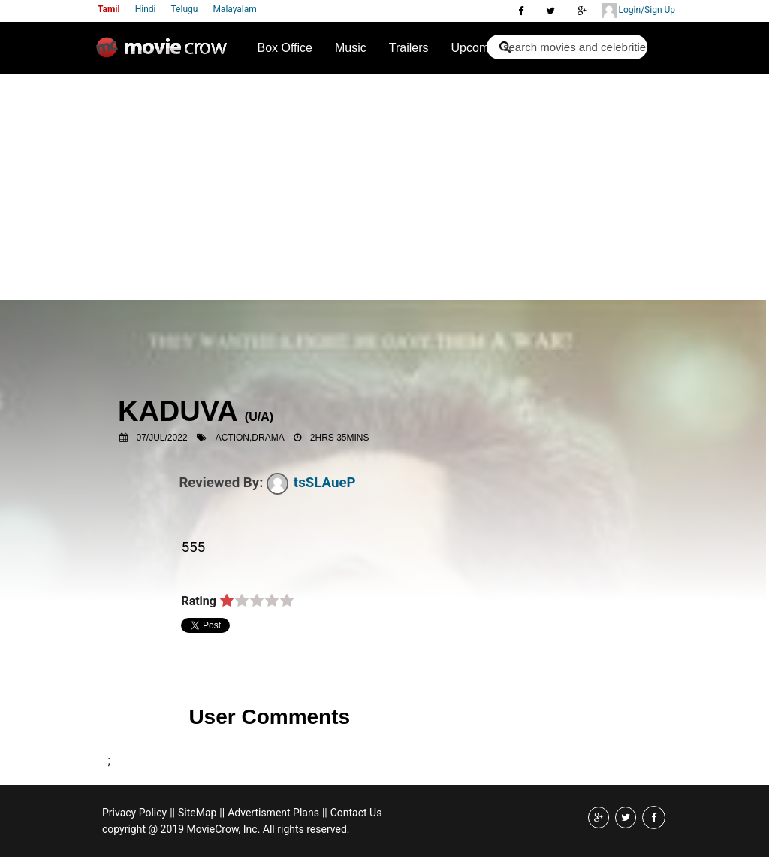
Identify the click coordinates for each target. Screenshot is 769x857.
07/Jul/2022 (162, 437)
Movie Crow (165, 53)
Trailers (409, 47)
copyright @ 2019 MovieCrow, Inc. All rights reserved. (226, 829)
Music (350, 47)
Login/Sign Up (638, 10)
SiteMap (197, 813)
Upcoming (478, 47)
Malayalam (234, 9)
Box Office (284, 47)
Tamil (109, 9)
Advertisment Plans (273, 813)
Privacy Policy (134, 813)
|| (172, 813)
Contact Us (356, 813)
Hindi (145, 9)
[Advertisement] (384, 187)
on (226, 601)
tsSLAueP (311, 482)
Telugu (184, 9)
